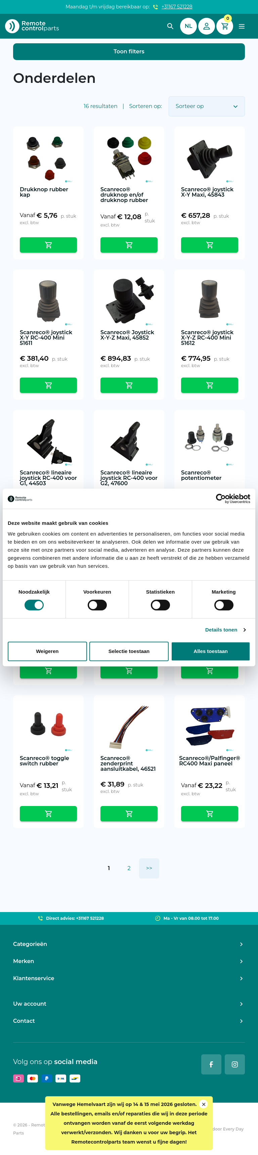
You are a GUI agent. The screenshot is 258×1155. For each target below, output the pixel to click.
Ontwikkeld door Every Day (215, 1129)
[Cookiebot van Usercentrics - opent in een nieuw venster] (220, 499)
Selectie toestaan (129, 651)
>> (149, 868)
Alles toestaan (211, 651)
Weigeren (47, 651)
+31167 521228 (177, 7)
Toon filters (129, 51)
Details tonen (221, 630)
